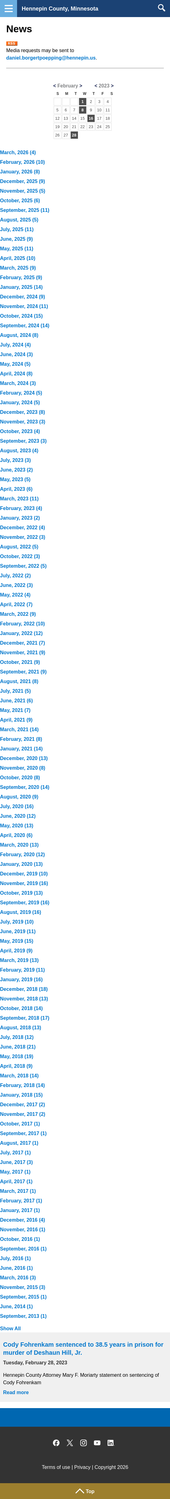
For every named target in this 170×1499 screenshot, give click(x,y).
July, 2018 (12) (17, 1037)
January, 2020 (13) (21, 864)
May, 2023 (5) (15, 479)
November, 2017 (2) (22, 1114)
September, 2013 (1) (23, 1316)
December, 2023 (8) (22, 412)
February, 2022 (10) (22, 623)
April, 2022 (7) (16, 604)
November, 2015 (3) (22, 1287)
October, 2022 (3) (20, 556)
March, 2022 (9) (18, 614)
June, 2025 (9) (16, 239)
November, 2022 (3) (22, 537)
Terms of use (56, 1467)
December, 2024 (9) (22, 296)
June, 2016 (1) (16, 1268)
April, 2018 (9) (16, 1066)
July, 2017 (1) (15, 1152)
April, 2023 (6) (16, 489)
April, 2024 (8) (16, 373)
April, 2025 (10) (17, 258)
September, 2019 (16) (24, 902)
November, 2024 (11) (24, 306)
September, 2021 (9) (23, 671)
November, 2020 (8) (22, 768)
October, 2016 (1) (20, 1239)
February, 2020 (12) (22, 854)
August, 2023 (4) (19, 450)
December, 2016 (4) (22, 1220)
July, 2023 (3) (15, 460)
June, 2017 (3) (16, 1162)
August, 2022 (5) (19, 546)
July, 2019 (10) (17, 921)
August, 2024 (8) (19, 335)
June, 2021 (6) (16, 700)
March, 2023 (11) (19, 498)
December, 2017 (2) (22, 1104)
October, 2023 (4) (20, 431)
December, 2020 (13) (24, 758)
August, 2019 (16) (20, 912)
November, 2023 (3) (22, 421)
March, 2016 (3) (18, 1277)
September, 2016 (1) (23, 1248)
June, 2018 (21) (18, 1046)
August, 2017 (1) (19, 1143)
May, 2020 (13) (16, 825)
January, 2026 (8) (20, 171)
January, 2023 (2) (20, 518)
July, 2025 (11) (17, 229)
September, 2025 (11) (24, 210)
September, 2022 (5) (23, 566)
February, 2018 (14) (22, 1085)
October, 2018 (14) (21, 1008)
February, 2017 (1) (21, 1200)
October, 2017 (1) (20, 1123)
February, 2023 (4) (21, 508)
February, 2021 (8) (21, 739)
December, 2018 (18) (24, 989)
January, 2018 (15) (21, 1095)
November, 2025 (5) (22, 191)
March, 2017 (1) (18, 1191)
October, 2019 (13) (21, 893)
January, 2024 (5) (20, 402)
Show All (10, 1328)
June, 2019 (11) (18, 931)
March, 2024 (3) (18, 383)
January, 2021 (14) (21, 748)
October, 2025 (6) (20, 200)
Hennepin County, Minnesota (60, 9)
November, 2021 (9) (22, 652)
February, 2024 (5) (21, 393)
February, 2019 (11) (22, 970)
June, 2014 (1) (16, 1306)
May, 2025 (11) (16, 248)
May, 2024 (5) (15, 364)
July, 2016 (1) (15, 1258)
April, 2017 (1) (16, 1181)
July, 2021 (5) (15, 691)
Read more (16, 1392)
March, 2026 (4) (18, 152)
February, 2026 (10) (22, 162)
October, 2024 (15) (21, 316)
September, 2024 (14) (24, 325)
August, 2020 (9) (19, 796)
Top (90, 1491)
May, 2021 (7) (15, 710)
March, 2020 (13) (19, 845)
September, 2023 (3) (23, 441)
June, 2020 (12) (18, 816)
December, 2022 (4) (22, 527)
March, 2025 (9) (18, 268)
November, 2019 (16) (24, 883)
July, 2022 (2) (15, 575)
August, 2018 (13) (20, 1027)
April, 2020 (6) (16, 835)
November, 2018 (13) (24, 998)
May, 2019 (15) (16, 941)
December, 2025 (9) (22, 181)
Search (161, 8)
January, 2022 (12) (21, 633)
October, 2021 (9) (20, 662)
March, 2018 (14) (19, 1075)
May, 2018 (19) (16, 1056)
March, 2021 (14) (19, 729)
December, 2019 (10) (24, 873)
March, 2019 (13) (19, 960)
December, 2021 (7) (22, 643)
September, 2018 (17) (24, 1018)
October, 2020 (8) (20, 777)
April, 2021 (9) (16, 720)
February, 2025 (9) (21, 277)
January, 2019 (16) (21, 979)
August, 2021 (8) (19, 681)
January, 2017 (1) (20, 1210)
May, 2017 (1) (15, 1172)
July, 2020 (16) (17, 806)
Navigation (8, 8)
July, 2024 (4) (15, 344)
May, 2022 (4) (15, 594)
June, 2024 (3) (16, 354)
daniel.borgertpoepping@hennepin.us (51, 57)
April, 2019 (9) (16, 950)
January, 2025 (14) (21, 287)
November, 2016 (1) (22, 1229)
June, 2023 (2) (16, 469)
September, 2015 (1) (23, 1297)
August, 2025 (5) (19, 219)
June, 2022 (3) (16, 585)
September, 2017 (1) (23, 1133)
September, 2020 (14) (24, 787)
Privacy (82, 1467)
